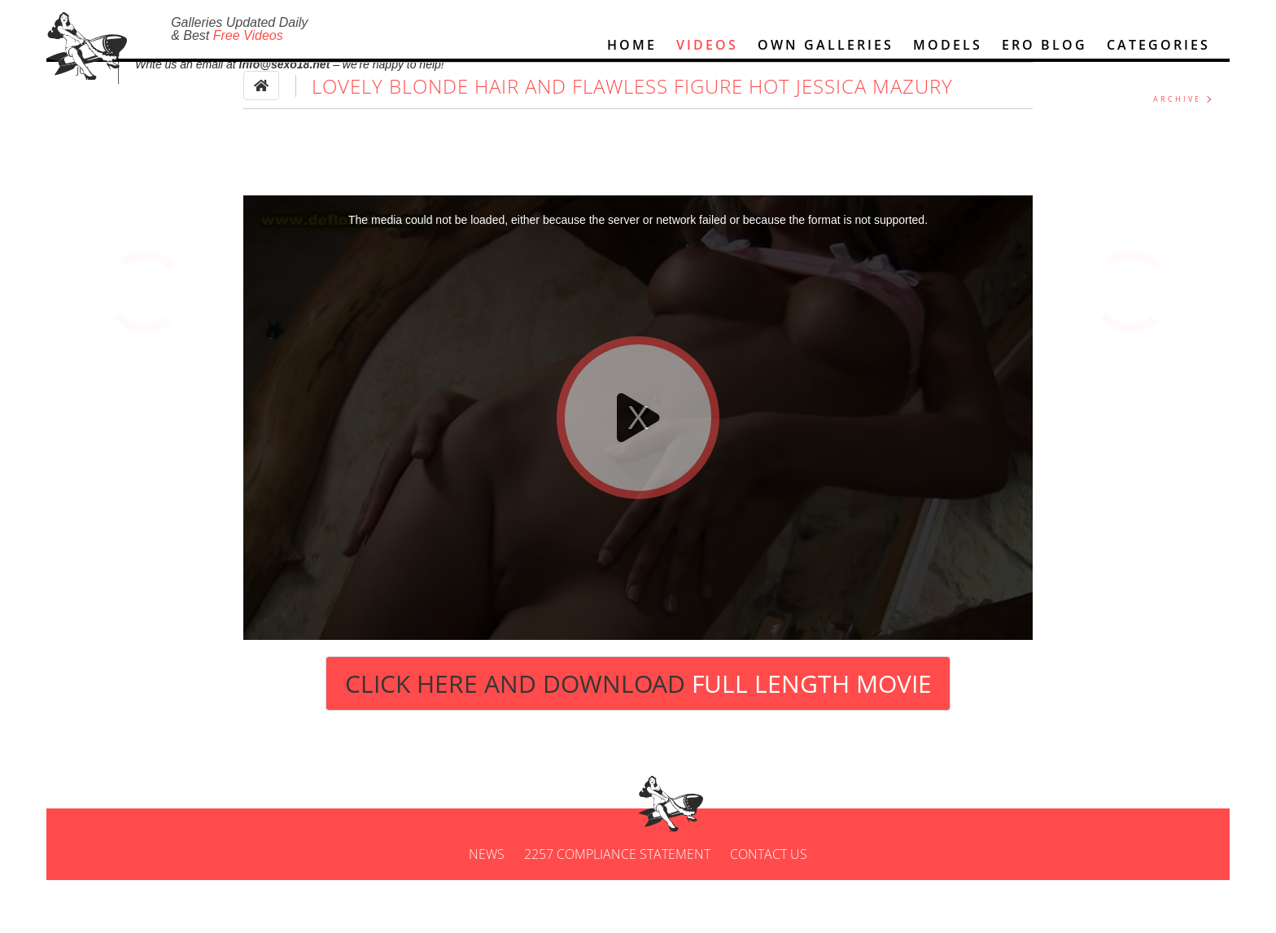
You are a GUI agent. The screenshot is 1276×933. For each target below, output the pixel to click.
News (487, 907)
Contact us (768, 907)
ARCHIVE (1177, 152)
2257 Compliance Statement (617, 907)
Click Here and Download (638, 736)
